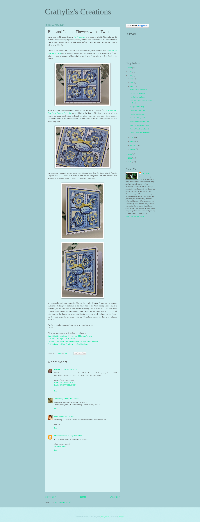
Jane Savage (58, 399)
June (132, 83)
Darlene (57, 369)
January (133, 149)
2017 (130, 68)
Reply (56, 391)
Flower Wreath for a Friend (139, 129)
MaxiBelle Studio (60, 436)
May (132, 86)
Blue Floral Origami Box (138, 118)
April (132, 138)
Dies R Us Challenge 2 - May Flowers (62, 339)
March (132, 141)
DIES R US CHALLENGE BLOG (66, 383)
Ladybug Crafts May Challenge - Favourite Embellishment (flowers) (73, 341)
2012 (130, 158)
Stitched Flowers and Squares (140, 125)
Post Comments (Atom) (62, 502)
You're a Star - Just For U (138, 90)
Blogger (121, 517)
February (133, 145)
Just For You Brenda (137, 114)
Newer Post (50, 496)
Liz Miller (145, 173)
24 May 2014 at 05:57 (71, 399)
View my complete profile (135, 216)
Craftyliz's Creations (78, 11)
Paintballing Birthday (137, 97)
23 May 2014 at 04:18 (69, 369)
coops (56, 416)
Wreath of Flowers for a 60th (140, 121)
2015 (130, 72)
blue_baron (105, 517)
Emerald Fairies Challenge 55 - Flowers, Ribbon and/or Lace (70, 336)
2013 (130, 154)
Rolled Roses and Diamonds (139, 133)
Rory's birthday (79, 37)
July (132, 79)
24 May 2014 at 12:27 (66, 416)
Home (83, 496)
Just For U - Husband (137, 93)
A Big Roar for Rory (137, 107)
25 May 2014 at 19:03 (75, 436)
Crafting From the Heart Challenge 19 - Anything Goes (68, 344)
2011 (130, 162)
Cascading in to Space (137, 110)
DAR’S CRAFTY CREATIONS (65, 385)
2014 (130, 76)
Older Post (115, 496)
